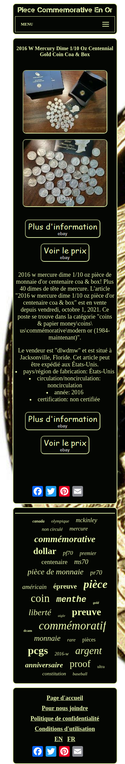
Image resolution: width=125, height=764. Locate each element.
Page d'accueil (65, 698)
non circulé (52, 529)
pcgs (38, 650)
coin (40, 598)
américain (34, 587)
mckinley (86, 520)
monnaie (47, 638)
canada (38, 521)
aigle (61, 616)
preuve (86, 611)
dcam (28, 630)
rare (71, 639)
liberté (40, 612)
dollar (44, 551)
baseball (80, 673)
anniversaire (44, 665)
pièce (96, 584)
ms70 (81, 561)
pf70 (68, 553)
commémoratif (72, 625)
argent (88, 650)
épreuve (65, 586)
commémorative (65, 539)
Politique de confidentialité (65, 718)
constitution (54, 673)
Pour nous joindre (65, 708)
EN (58, 739)
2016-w (62, 653)
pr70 (96, 572)
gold (96, 603)
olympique (60, 521)
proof (80, 663)
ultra (101, 666)
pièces (89, 639)
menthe (71, 600)
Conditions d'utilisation (65, 728)
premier (88, 553)
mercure (78, 528)
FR (71, 739)
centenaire (54, 561)
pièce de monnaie (56, 571)
